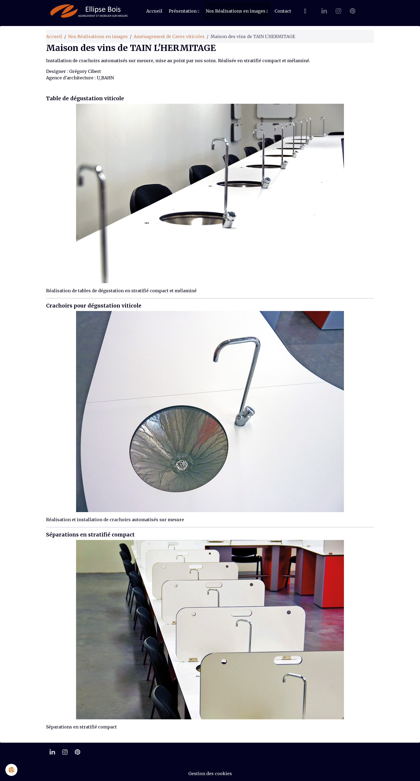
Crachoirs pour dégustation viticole (93, 305)
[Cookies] (11, 770)
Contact (283, 11)
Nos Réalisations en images (236, 11)
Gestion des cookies (210, 773)
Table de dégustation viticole (85, 98)
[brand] (90, 11)
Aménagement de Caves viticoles (169, 36)
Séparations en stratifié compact (90, 534)
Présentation (183, 11)
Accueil (154, 11)
